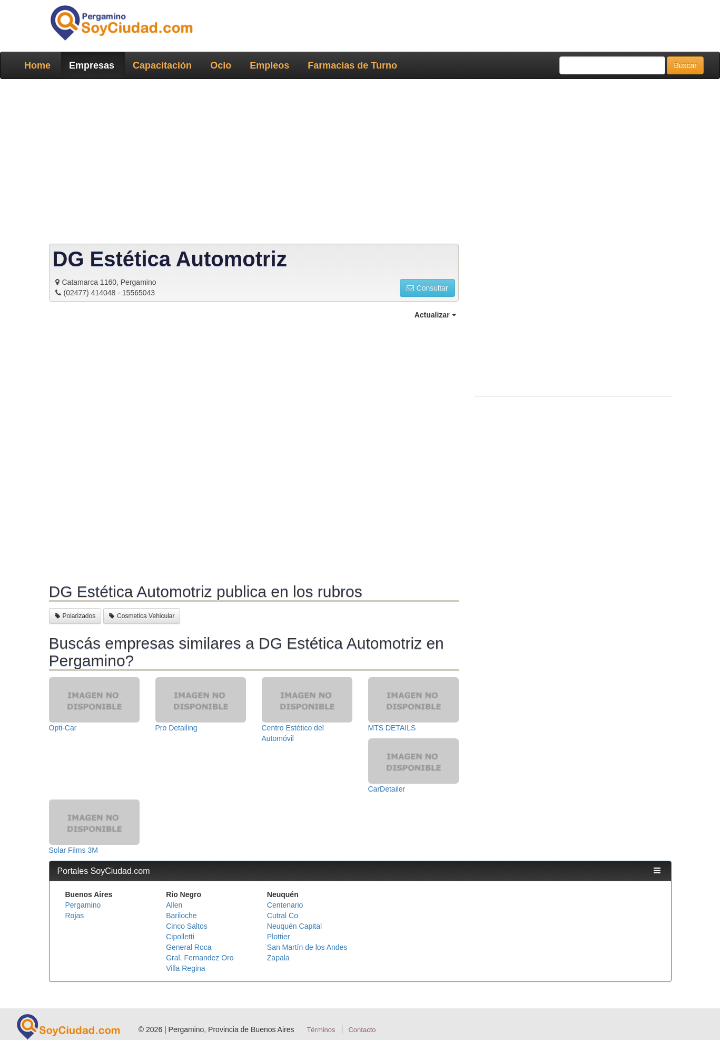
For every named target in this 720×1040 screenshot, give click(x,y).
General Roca (188, 947)
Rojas (74, 915)
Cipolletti (180, 936)
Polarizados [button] (75, 616)
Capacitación (162, 65)
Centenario (285, 905)
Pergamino (83, 905)
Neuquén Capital (294, 926)
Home (37, 65)
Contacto (362, 1030)
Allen (174, 905)
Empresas (91, 65)
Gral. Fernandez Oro (199, 958)
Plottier (278, 936)
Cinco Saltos (187, 926)
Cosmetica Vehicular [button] (141, 616)
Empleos (269, 65)
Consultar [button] (427, 288)
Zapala (278, 958)
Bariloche (181, 915)
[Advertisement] (357, 163)
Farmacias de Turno (352, 65)
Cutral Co (282, 915)
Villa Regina (185, 968)
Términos (321, 1030)
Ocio (220, 65)
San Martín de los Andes (307, 947)
